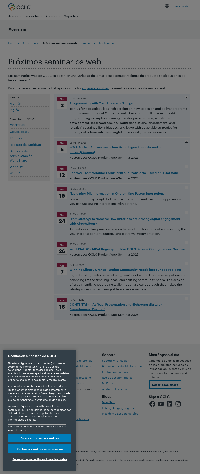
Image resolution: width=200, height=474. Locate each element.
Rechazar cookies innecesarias (39, 448)
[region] (39, 410)
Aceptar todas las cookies (40, 438)
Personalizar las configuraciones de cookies (40, 459)
